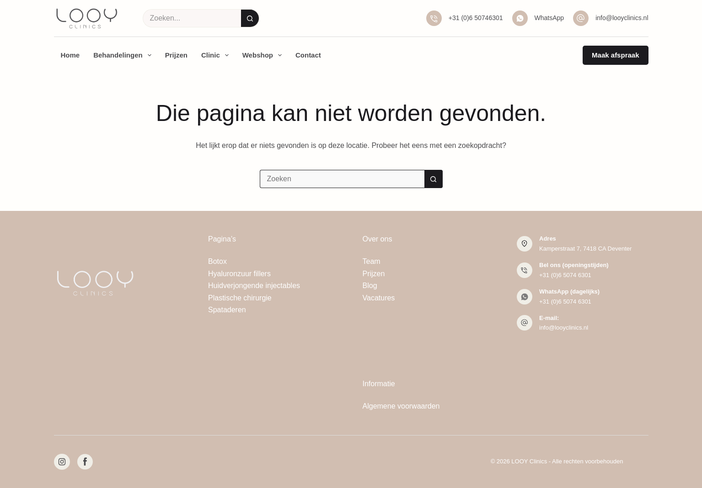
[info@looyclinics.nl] (581, 18)
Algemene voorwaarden (401, 406)
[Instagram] (62, 462)
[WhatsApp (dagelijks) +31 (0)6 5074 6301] (524, 296)
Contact (308, 55)
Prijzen (176, 55)
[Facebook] (85, 462)
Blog (370, 285)
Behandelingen (124, 55)
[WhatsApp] (520, 18)
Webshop (263, 55)
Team (371, 261)
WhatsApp (549, 17)
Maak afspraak (615, 55)
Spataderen (227, 310)
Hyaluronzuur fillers (239, 274)
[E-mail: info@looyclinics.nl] (524, 323)
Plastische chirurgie (240, 298)
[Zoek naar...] (192, 18)
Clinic (216, 55)
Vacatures (379, 298)
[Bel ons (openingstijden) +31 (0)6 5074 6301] (524, 270)
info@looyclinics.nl (621, 17)
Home (70, 55)
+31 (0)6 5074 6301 (565, 275)
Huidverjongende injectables (254, 285)
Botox (217, 261)
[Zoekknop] (250, 18)
